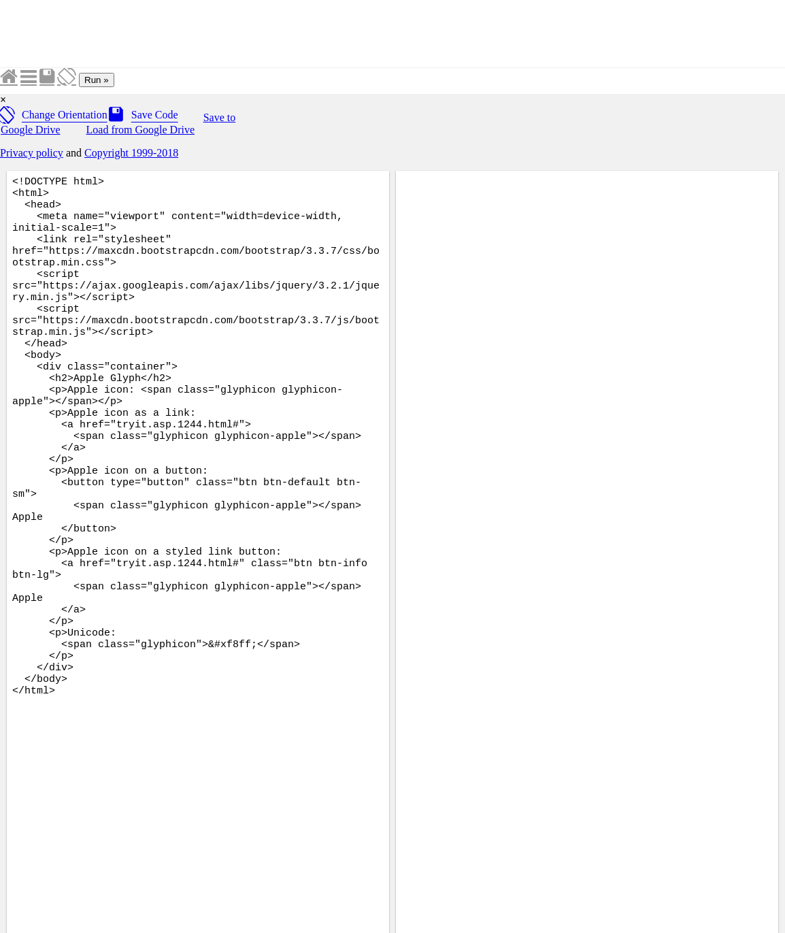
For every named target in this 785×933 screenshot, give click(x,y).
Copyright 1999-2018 (131, 153)
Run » (96, 80)
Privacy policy (31, 153)
